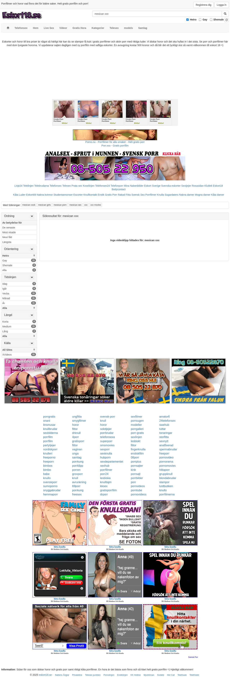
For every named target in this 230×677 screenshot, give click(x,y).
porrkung (78, 461)
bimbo (47, 469)
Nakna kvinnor (45, 194)
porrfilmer (106, 469)
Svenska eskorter (171, 185)
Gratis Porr (111, 194)
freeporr (164, 453)
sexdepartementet (111, 461)
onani (46, 420)
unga (75, 453)
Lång (19, 331)
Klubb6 (208, 185)
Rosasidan (198, 185)
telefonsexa (107, 437)
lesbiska (105, 478)
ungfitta (77, 416)
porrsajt (135, 473)
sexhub (104, 465)
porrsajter (137, 465)
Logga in (221, 4)
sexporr (105, 449)
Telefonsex (56, 185)
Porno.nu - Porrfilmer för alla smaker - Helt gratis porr (115, 142)
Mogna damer (202, 194)
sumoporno (50, 486)
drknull (76, 432)
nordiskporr (50, 449)
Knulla (160, 194)
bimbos (47, 465)
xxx (86, 205)
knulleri (47, 453)
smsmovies (107, 445)
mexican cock (28, 205)
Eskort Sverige (152, 185)
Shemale (218, 19)
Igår (19, 288)
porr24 (104, 473)
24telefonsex (167, 420)
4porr (75, 437)
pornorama (166, 461)
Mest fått (7, 237)
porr (133, 482)
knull (103, 420)
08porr (135, 457)
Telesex (66, 185)
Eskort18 (218, 185)
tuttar (162, 428)
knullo (47, 478)
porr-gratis (137, 432)
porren (76, 469)
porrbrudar (107, 432)
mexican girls (44, 205)
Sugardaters (171, 194)
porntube (136, 490)
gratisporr (78, 441)
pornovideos (138, 494)
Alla (19, 270)
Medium (19, 326)
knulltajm (105, 482)
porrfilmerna (166, 494)
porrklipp (77, 465)
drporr (104, 494)
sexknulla (106, 453)
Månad (19, 298)
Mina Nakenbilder (133, 185)
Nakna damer (186, 194)
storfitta (164, 437)
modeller (136, 424)
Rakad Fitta (124, 194)
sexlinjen (136, 437)
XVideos (19, 354)
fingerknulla (138, 449)
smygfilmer (79, 420)
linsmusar (49, 424)
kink (133, 469)
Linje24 (18, 185)
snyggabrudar (52, 490)
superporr (106, 441)
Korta (19, 321)
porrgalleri (137, 428)
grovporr (77, 473)
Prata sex (77, 185)
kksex (103, 486)
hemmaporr (50, 494)
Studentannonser (63, 194)
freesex (77, 494)
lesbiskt (135, 441)
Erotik (101, 194)
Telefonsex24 (102, 185)
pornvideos (138, 486)
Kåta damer (217, 194)
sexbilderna (50, 432)
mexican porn (60, 205)
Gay (205, 19)
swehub (164, 424)
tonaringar (165, 432)
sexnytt (163, 441)
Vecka (19, 293)
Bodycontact (118, 189)
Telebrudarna (41, 185)
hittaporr (164, 469)
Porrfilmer (150, 194)
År (19, 303)
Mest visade (9, 232)
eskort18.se (45, 674)
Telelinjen (28, 185)
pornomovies (167, 465)
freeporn (48, 461)
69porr (76, 486)
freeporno (49, 457)
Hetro (193, 19)
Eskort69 (31, 194)
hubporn (105, 457)
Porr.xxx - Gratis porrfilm (115, 145)
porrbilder (137, 478)
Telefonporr (117, 185)
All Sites (19, 349)
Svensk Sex (138, 194)
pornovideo (166, 457)
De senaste (8, 227)
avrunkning (79, 482)
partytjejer (49, 445)
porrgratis (49, 416)
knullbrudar (50, 428)
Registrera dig (203, 4)
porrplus (136, 461)
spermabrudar (168, 449)
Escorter (78, 194)
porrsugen (137, 420)
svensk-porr (107, 416)
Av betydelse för (12, 222)
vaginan (77, 449)
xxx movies (95, 205)
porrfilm (48, 437)
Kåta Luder (19, 194)
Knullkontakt (90, 194)
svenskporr (50, 482)
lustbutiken (166, 486)
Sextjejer (186, 185)
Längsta (6, 242)
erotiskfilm (137, 453)
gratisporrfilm (108, 490)
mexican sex (75, 205)
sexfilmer (136, 416)
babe (46, 473)
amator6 (164, 416)
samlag (77, 457)
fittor (75, 428)
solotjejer (106, 428)
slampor (164, 482)
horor (75, 424)
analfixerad (166, 445)
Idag (19, 283)
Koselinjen (89, 185)
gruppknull (165, 473)
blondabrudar (167, 478)
